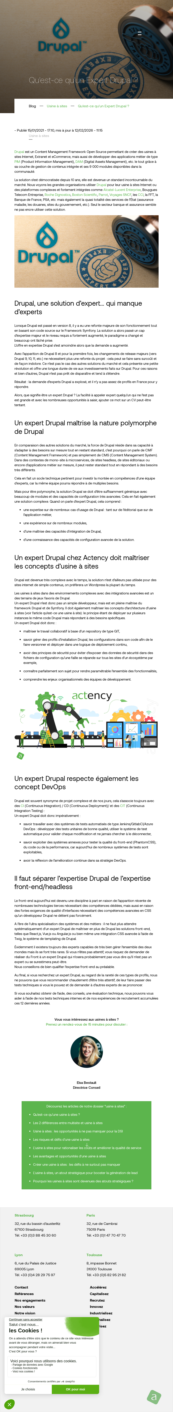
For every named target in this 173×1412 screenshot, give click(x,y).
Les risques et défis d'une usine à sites (61, 1139)
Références (24, 1293)
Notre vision (25, 1313)
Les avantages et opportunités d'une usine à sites (70, 1156)
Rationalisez (100, 1319)
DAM (79, 161)
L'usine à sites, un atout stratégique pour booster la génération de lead (85, 1173)
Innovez (96, 1306)
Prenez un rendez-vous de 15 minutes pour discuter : (86, 1024)
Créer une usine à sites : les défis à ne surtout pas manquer (76, 1164)
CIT (122, 806)
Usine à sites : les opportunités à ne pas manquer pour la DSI (78, 1131)
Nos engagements (30, 1300)
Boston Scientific (84, 195)
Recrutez (97, 1300)
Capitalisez (99, 1293)
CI (22, 806)
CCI (140, 195)
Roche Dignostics (58, 195)
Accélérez (98, 1287)
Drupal (19, 152)
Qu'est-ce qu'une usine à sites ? (56, 1114)
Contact (21, 1287)
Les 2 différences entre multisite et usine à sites (67, 1123)
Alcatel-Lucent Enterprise (122, 190)
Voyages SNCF (120, 195)
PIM (17, 161)
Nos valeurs (25, 1306)
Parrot (103, 195)
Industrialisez (101, 1313)
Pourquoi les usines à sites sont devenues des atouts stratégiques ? (83, 1181)
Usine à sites (57, 106)
